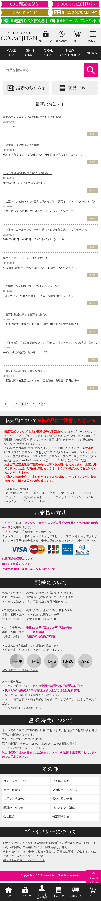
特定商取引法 (60, 816)
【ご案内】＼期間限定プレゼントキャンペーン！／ (33, 286)
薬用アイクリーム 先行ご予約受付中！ (25, 258)
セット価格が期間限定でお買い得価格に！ (27, 173)
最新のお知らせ (13, 807)
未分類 (92, 134)
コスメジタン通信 (63, 807)
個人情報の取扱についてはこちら (24, 860)
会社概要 (9, 816)
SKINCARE (30, 52)
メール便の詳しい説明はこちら (21, 707)
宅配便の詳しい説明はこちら (20, 670)
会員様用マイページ (65, 789)
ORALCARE (48, 52)
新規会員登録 (11, 789)
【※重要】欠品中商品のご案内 (21, 145)
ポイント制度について (16, 563)
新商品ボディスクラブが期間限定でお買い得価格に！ (34, 117)
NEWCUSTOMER (70, 52)
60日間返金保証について (17, 558)
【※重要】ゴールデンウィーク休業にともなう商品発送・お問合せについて (47, 229)
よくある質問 (60, 781)
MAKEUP (11, 52)
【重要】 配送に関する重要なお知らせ (25, 314)
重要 (93, 360)
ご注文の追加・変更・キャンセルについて (28, 569)
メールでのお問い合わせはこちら (23, 748)
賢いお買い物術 (62, 798)
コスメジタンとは (14, 781)
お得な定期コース (14, 798)
